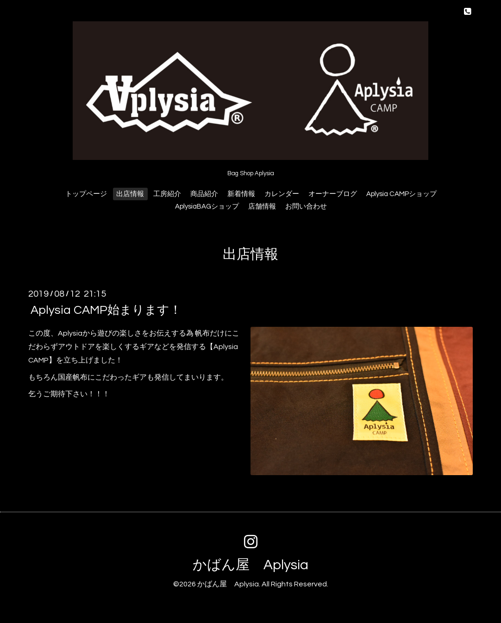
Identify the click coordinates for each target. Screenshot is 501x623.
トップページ (86, 194)
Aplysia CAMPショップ (401, 194)
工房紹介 (167, 194)
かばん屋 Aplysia (250, 565)
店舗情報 (262, 206)
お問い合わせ (306, 206)
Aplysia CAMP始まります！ (106, 310)
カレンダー (281, 194)
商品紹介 (204, 194)
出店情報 (130, 194)
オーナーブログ (332, 194)
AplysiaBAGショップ (207, 206)
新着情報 (241, 194)
